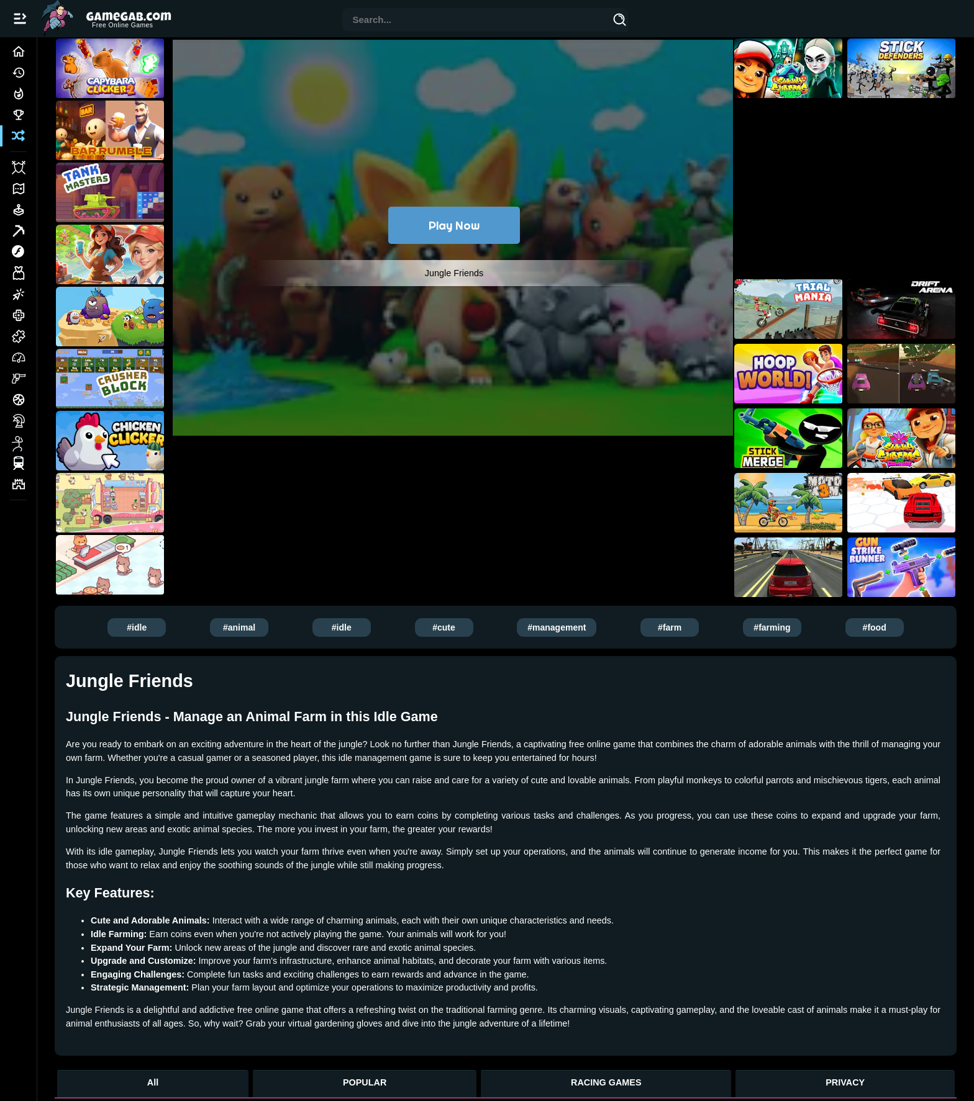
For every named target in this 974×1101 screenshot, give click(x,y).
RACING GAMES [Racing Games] (606, 1082)
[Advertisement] (454, 501)
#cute (443, 627)
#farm (669, 627)
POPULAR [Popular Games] (364, 1082)
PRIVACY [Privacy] (845, 1082)
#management (556, 627)
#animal (239, 627)
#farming (771, 627)
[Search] (619, 21)
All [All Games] (152, 1082)
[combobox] (477, 20)
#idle (137, 627)
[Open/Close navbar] (20, 19)
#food (874, 627)
